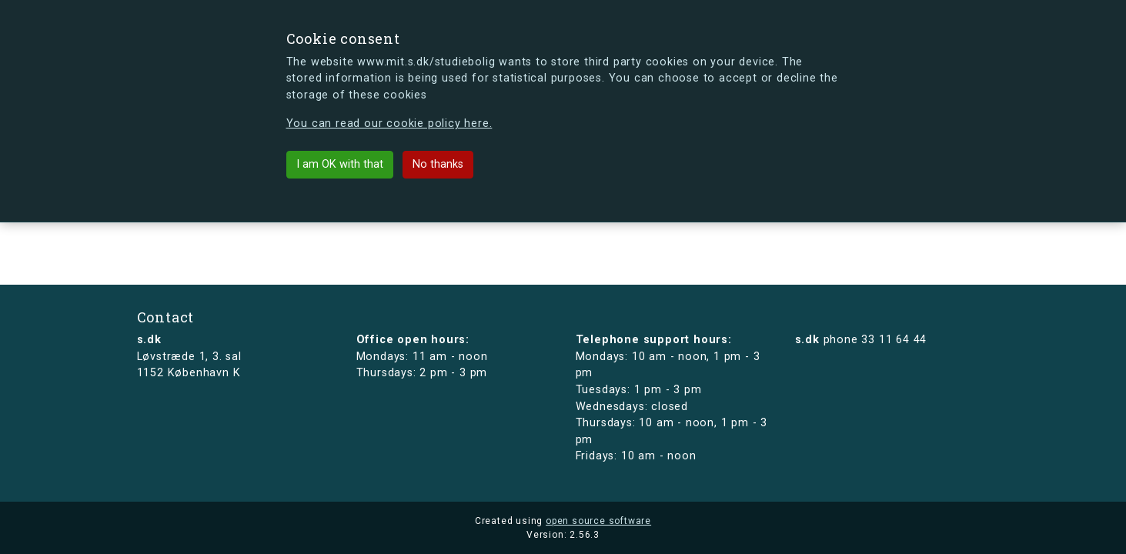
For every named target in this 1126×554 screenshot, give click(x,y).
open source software (598, 521)
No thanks (438, 164)
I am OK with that (339, 164)
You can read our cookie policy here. (389, 123)
